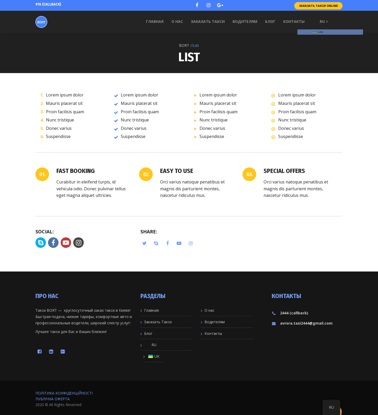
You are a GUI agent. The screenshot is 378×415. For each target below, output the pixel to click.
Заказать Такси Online (318, 5)
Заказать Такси (158, 321)
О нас (209, 310)
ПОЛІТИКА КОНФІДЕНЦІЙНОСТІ (64, 393)
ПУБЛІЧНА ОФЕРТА (52, 398)
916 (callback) (48, 4)
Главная (151, 310)
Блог (148, 333)
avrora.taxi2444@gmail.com (302, 323)
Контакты (213, 333)
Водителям (214, 321)
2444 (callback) (290, 312)
